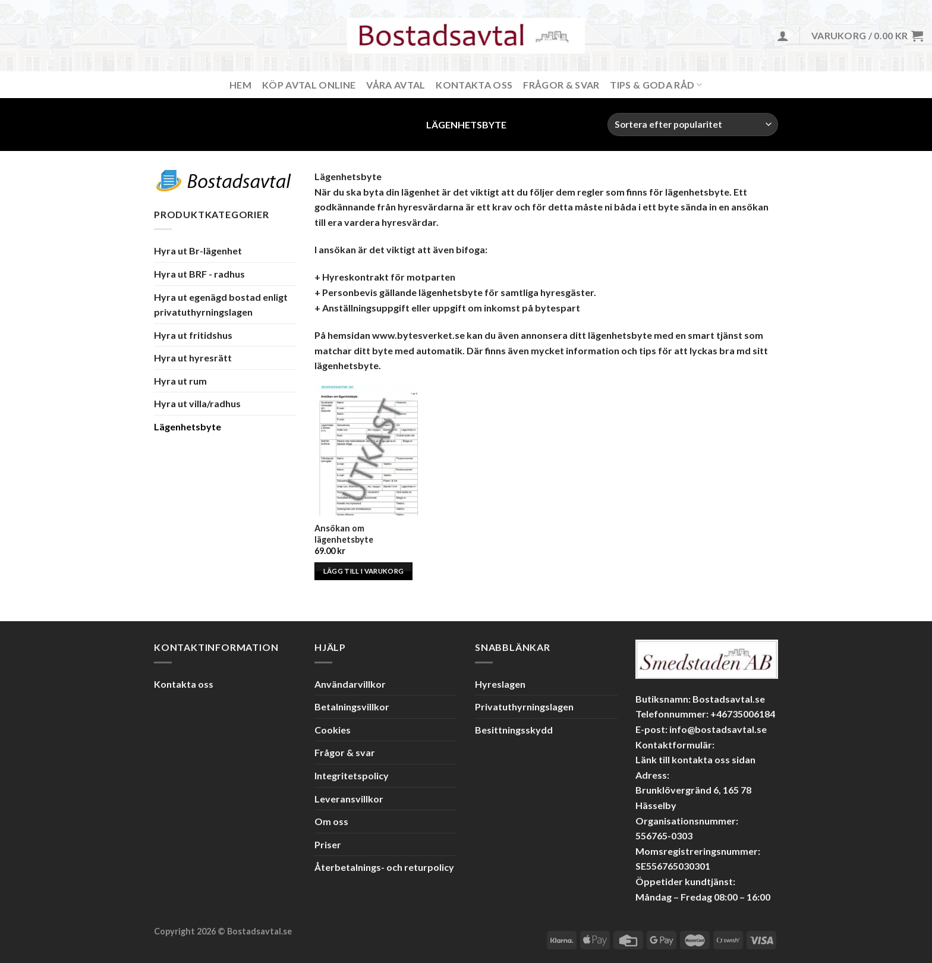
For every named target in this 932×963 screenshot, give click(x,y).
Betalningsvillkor (351, 706)
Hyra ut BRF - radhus (199, 273)
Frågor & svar (561, 84)
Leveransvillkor (348, 798)
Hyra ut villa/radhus (197, 403)
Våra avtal (395, 84)
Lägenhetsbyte (187, 426)
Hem (240, 84)
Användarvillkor (350, 684)
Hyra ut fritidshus (193, 335)
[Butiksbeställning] (692, 124)
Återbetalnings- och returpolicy (384, 867)
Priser (327, 844)
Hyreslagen (500, 684)
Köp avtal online (308, 84)
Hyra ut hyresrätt (193, 357)
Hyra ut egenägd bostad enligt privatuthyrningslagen (221, 304)
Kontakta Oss (474, 84)
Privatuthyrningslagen (524, 706)
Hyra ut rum (180, 380)
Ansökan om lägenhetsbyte (343, 534)
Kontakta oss (183, 684)
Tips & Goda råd (656, 84)
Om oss (331, 821)
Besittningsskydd (514, 729)
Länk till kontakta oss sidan (695, 759)
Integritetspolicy (351, 775)
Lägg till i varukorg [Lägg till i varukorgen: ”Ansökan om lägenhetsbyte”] (363, 571)
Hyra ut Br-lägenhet (198, 250)
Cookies (332, 729)
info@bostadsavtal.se (718, 729)
